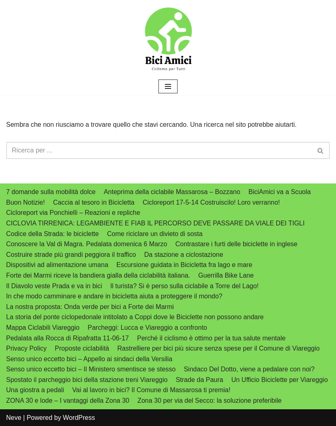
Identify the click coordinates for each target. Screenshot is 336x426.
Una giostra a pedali (35, 389)
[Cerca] (159, 150)
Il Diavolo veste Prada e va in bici (54, 286)
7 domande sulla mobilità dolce (51, 191)
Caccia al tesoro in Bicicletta (93, 202)
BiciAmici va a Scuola (279, 191)
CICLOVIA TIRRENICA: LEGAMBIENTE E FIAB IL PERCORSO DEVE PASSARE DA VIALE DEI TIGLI (155, 223)
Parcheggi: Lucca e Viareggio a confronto (147, 327)
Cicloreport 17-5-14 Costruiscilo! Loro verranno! (211, 202)
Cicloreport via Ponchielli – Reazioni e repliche (73, 212)
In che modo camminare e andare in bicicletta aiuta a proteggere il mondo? (114, 296)
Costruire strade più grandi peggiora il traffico (71, 254)
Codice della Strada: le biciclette (52, 233)
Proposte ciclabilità (82, 348)
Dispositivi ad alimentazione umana (57, 264)
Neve (13, 417)
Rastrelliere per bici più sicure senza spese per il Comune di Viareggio (218, 348)
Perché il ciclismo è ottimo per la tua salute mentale (211, 338)
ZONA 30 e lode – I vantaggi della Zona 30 (67, 400)
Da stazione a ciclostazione (183, 254)
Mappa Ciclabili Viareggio (42, 327)
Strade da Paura (199, 379)
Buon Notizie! (25, 202)
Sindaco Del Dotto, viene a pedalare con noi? (249, 369)
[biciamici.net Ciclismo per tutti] (168, 39)
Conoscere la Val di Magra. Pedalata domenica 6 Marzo (86, 244)
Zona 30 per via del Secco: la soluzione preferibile (209, 400)
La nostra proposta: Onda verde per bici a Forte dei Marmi (90, 306)
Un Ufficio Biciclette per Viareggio (279, 379)
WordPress (79, 417)
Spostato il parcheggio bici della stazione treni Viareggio (86, 379)
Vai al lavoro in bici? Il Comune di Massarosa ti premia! (151, 389)
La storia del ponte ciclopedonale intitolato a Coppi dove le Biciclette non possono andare (135, 316)
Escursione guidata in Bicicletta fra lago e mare (184, 264)
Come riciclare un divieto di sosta (155, 233)
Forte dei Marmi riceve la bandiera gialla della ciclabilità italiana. (98, 275)
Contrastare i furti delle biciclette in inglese (236, 244)
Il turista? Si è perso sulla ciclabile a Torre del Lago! (184, 286)
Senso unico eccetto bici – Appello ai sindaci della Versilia (89, 358)
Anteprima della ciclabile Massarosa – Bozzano (172, 191)
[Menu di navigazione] (168, 86)
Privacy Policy (26, 348)
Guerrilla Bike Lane (226, 275)
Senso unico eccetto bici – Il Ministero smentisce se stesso (91, 369)
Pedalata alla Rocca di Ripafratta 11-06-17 (67, 338)
